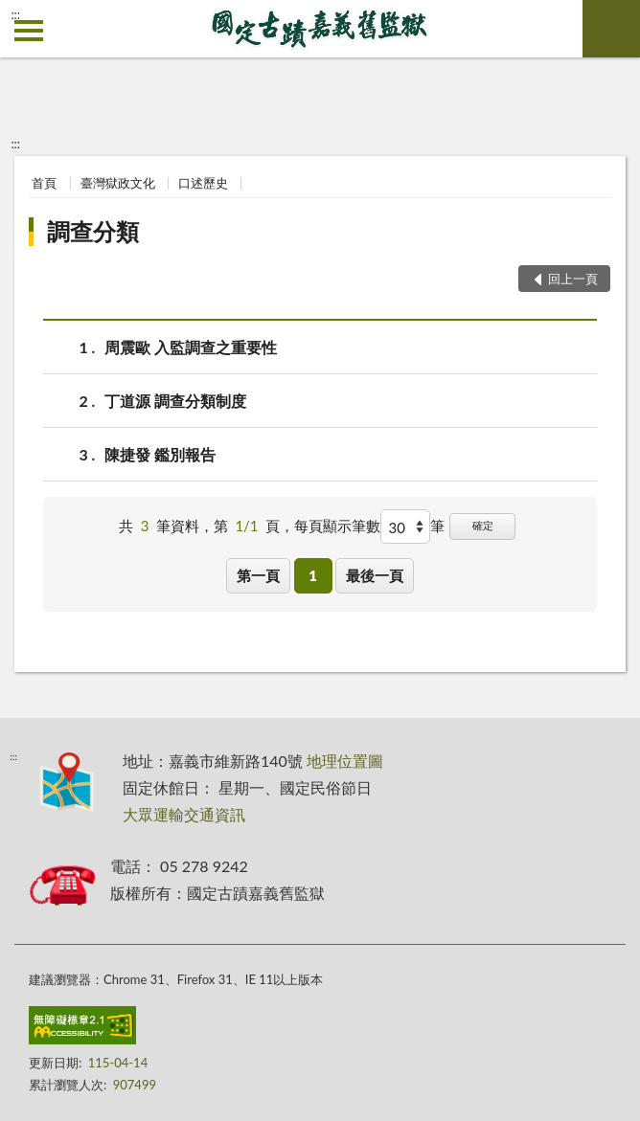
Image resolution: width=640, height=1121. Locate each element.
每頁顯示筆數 (337, 525)
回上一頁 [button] (573, 278)
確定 (482, 525)
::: (15, 14)
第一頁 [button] (258, 575)
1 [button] (313, 575)
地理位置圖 (345, 760)
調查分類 (93, 231)
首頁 (44, 183)
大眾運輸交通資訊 (184, 814)
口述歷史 (203, 183)
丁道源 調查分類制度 (175, 401)
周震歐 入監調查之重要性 (190, 347)
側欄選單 (28, 30)
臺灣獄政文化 (117, 183)
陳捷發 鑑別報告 (160, 454)
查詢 (611, 28)
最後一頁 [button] (374, 575)
